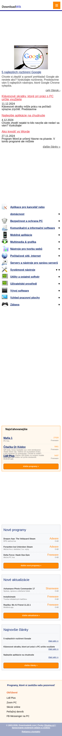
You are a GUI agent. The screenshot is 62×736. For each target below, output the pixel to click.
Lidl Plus (9, 456)
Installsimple (9, 597)
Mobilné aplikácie (21, 235)
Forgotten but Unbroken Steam (18, 547)
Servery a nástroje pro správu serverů (34, 262)
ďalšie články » (51, 146)
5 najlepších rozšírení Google (21, 72)
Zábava (14, 304)
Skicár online (13, 707)
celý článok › (53, 90)
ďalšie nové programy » (31, 565)
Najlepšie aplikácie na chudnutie (18, 655)
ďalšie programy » (31, 466)
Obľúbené (12, 692)
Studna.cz (49, 725)
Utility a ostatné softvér (25, 276)
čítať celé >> (53, 641)
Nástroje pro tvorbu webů (26, 248)
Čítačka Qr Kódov (14, 447)
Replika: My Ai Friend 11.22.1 (17, 605)
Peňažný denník (15, 711)
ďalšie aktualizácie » (31, 615)
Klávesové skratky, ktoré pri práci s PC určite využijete (29, 647)
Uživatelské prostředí (23, 283)
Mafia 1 (7, 438)
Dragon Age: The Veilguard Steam (19, 539)
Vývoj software (19, 290)
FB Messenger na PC (18, 716)
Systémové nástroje (22, 269)
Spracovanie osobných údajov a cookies (31, 728)
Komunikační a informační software (32, 228)
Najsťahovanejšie (16, 429)
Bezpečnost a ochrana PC (26, 221)
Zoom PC (12, 702)
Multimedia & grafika (23, 242)
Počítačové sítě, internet (25, 255)
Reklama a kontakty (31, 732)
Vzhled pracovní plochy (25, 297)
